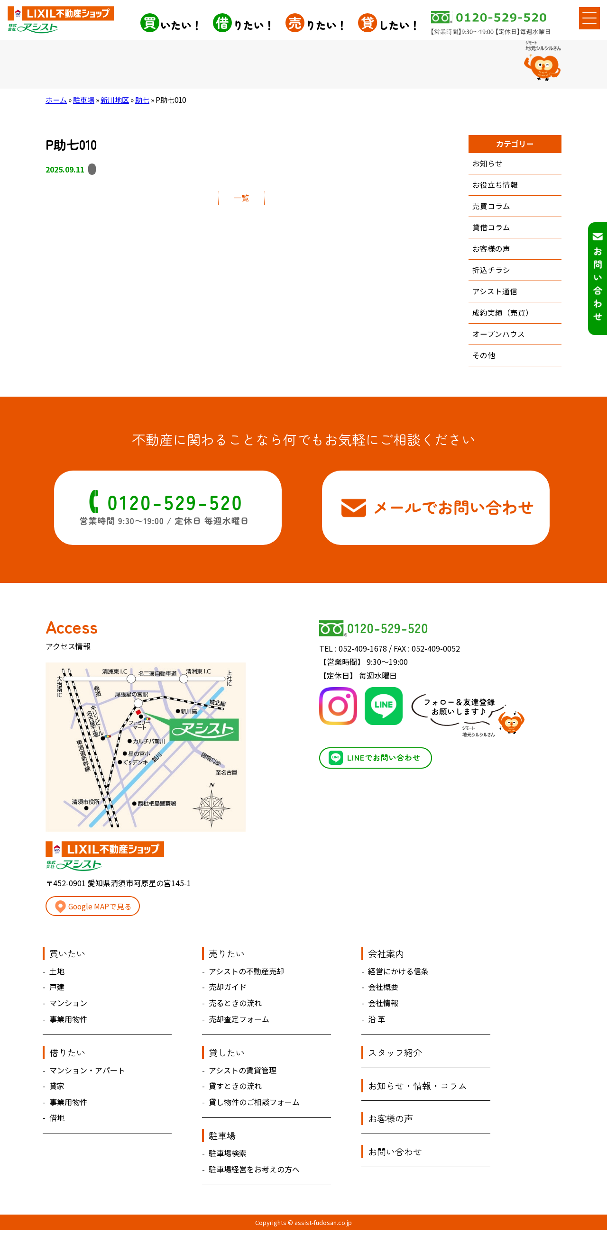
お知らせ (487, 163)
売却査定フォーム (239, 1022)
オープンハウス (498, 337)
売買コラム (491, 207)
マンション (68, 1006)
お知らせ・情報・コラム (417, 1089)
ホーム (56, 99)
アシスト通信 (494, 293)
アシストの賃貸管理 (242, 1074)
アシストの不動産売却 (246, 974)
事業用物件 (68, 1022)
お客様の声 (491, 250)
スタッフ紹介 (395, 1056)
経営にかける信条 (398, 974)
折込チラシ (491, 272)
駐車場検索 (228, 1156)
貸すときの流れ (235, 1089)
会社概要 (383, 991)
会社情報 (383, 1006)
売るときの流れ (235, 1006)
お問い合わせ (395, 1155)
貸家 (56, 1089)
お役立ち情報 (495, 185)
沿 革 (376, 1022)
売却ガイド (228, 991)
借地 (56, 1121)
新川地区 (115, 99)
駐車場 (83, 99)
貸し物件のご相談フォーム (254, 1105)
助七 (142, 99)
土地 (56, 974)
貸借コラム (491, 228)
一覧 (241, 197)
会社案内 (386, 957)
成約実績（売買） (502, 315)
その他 (483, 358)
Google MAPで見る (94, 910)
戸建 (56, 991)
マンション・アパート (87, 1074)
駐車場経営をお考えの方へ (254, 1173)
